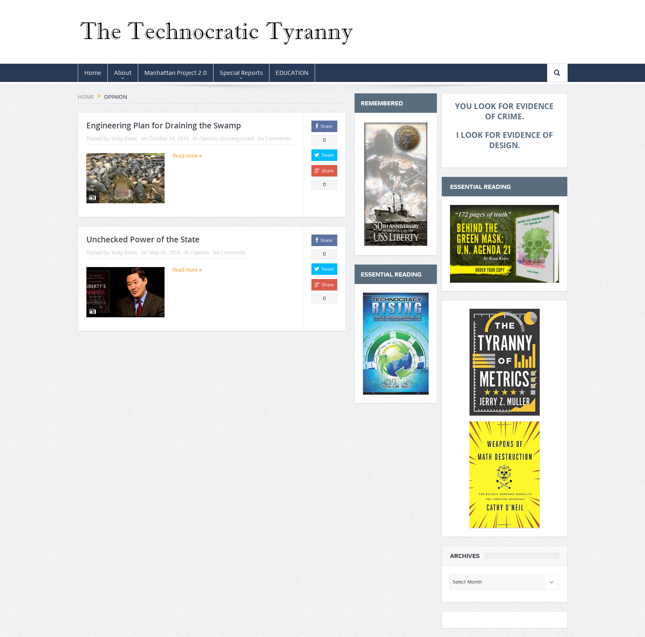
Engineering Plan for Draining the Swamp (163, 125)
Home (92, 73)
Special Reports (241, 73)
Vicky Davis (124, 138)
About (123, 73)
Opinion (208, 138)
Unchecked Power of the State (143, 239)
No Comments (274, 138)
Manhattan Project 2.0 (175, 73)
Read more (187, 155)
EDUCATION (292, 73)
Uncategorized (236, 138)
